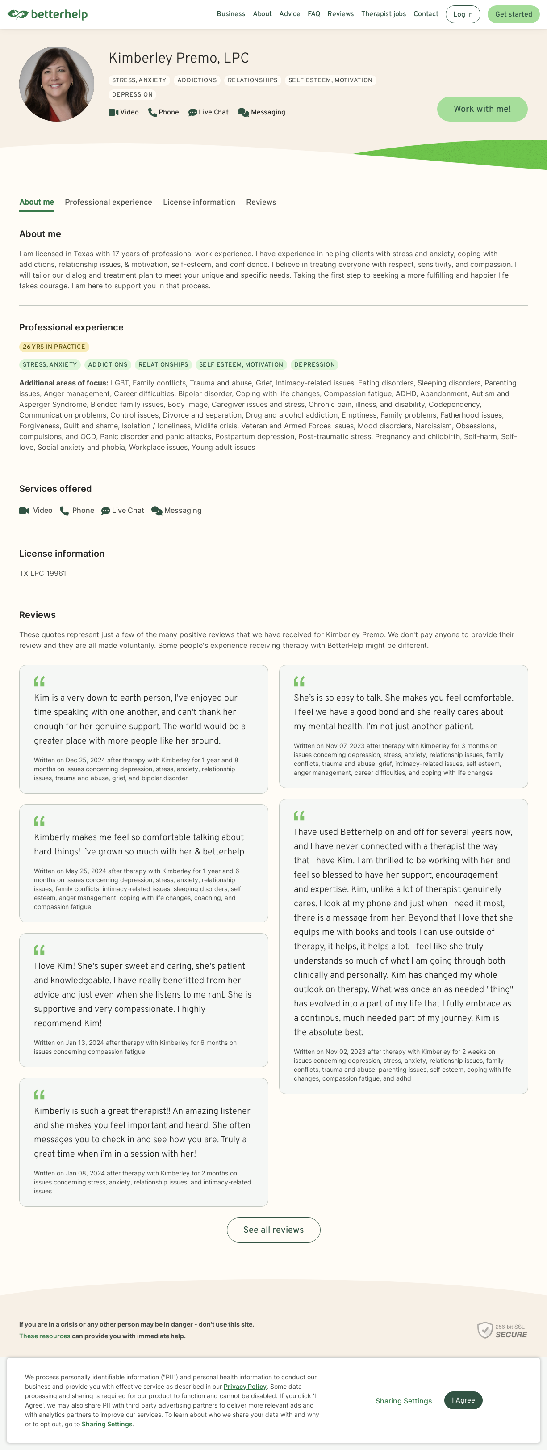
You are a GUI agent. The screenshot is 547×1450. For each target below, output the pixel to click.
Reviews (261, 203)
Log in (463, 14)
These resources (45, 1336)
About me (36, 203)
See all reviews (273, 1230)
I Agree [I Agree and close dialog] (463, 1400)
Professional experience (108, 203)
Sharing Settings (107, 1424)
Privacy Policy (245, 1386)
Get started (513, 14)
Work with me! (482, 109)
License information (199, 203)
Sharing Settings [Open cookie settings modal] (404, 1400)
